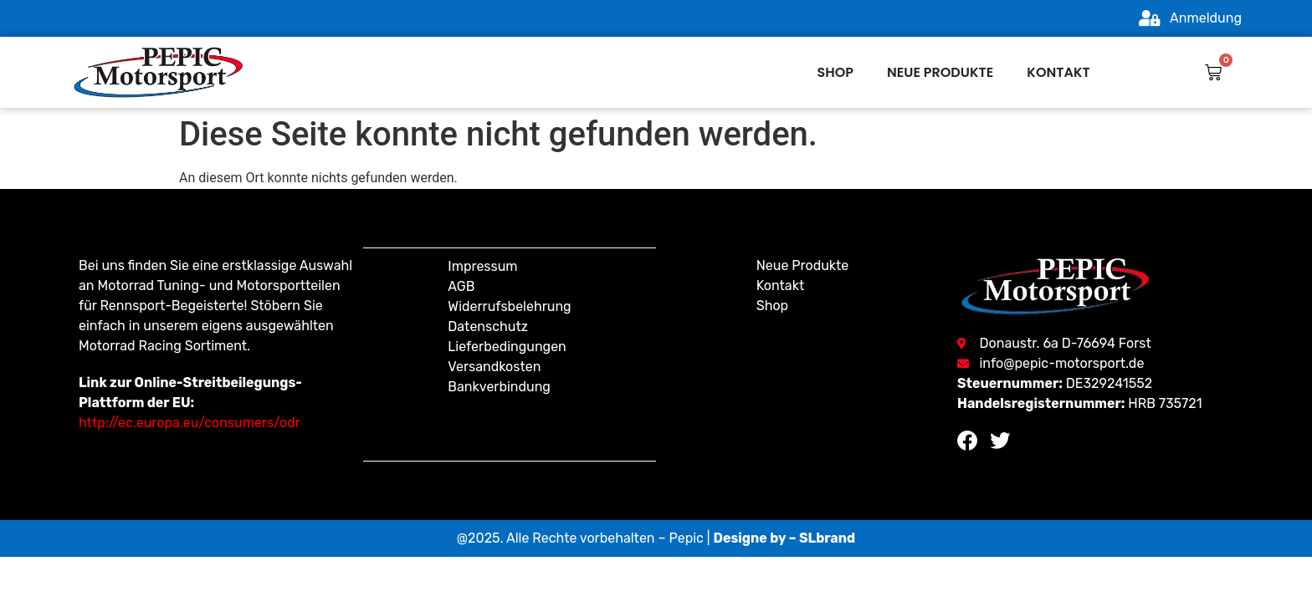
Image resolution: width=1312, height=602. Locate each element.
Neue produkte (940, 72)
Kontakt (1058, 72)
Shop (835, 72)
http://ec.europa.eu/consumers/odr (189, 423)
